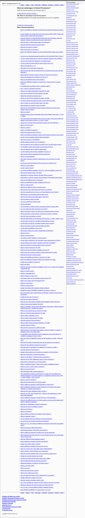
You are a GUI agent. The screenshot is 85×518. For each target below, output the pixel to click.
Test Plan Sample (70, 216)
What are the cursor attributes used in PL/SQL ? (33, 391)
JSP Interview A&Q (71, 59)
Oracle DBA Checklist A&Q (72, 171)
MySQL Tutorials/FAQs (71, 94)
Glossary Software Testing (72, 243)
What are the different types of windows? (31, 180)
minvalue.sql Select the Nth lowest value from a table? (35, 458)
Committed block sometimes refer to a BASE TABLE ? (35, 86)
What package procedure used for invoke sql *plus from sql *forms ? (39, 74)
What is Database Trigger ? (28, 416)
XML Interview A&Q (71, 6)
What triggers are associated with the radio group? (34, 194)
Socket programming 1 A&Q (72, 119)
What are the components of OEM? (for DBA (32, 327)
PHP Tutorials (69, 88)
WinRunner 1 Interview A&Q (73, 198)
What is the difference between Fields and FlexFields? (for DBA (38, 259)
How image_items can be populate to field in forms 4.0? (35, 278)
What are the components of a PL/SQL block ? (33, 382)
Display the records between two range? (31, 456)
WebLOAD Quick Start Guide (73, 264)
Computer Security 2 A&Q (72, 139)
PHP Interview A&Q (71, 38)
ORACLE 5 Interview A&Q (72, 52)
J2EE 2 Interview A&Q (71, 81)
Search (28, 4)
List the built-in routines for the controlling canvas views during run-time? (40, 240)
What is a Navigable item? (27, 273)
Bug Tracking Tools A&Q (72, 225)
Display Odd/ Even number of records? (31, 477)
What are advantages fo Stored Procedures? (32, 354)
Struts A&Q (69, 17)
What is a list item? (25, 204)
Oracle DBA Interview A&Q (72, 173)
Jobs (32, 4)
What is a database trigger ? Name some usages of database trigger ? (39, 364)
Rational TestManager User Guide (73, 272)
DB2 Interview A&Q (71, 150)
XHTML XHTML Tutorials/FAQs (73, 85)
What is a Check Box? (26, 283)
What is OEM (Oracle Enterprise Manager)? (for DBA (35, 323)
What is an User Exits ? (26, 125)
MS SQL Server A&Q (71, 164)
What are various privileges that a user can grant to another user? (38, 453)
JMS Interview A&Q (71, 61)
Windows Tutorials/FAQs (72, 83)
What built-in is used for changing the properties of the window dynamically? (41, 177)
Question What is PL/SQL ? (28, 325)
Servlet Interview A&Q (71, 23)
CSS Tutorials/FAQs (71, 90)
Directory (50, 4)
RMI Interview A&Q (71, 34)
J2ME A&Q (69, 77)
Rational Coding (70, 233)
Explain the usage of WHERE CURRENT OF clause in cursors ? (38, 290)
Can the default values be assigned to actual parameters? (36, 418)
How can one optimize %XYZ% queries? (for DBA (34, 93)
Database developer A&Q (72, 162)
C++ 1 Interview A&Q (71, 108)
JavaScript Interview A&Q (72, 67)
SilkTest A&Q (69, 193)
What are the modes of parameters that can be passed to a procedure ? (40, 342)
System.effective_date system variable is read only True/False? (37, 242)
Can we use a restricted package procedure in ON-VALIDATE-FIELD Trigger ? (42, 56)
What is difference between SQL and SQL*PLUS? (34, 446)
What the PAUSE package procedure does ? (32, 44)
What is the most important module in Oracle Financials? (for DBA (38, 252)
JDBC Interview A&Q (71, 63)
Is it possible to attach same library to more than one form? (36, 147)
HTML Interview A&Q (71, 135)
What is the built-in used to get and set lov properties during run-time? (39, 211)
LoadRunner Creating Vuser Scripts (74, 260)
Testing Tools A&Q (70, 223)
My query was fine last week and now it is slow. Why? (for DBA (37, 100)
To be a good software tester (72, 218)
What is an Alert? (25, 264)
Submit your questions (71, 283)
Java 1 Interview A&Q (71, 69)
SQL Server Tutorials (71, 183)
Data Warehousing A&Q (71, 158)
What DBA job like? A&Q (72, 156)
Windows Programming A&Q (73, 7)
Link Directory (6, 508)
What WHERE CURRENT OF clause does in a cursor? (35, 490)
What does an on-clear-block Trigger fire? (31, 68)
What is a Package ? (26, 411)
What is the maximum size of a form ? (30, 132)
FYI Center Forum (7, 510)
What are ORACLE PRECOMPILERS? (31, 427)
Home (22, 4)
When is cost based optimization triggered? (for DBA (34, 91)
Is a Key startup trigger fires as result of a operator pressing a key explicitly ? (41, 58)
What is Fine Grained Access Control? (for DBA (33, 310)
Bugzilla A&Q (70, 210)
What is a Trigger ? (25, 127)
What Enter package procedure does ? (31, 96)
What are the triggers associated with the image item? (35, 154)
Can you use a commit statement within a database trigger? (36, 487)
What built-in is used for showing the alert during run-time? (36, 175)
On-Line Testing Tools (71, 281)
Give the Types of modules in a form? (30, 216)
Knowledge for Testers (71, 231)
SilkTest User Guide (71, 250)
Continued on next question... (26, 25)
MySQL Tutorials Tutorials (72, 185)
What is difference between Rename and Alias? (33, 460)
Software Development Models (73, 239)
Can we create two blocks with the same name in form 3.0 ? (36, 63)
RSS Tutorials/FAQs (71, 86)
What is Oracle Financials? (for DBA (30, 247)
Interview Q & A (6, 505)
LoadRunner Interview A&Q (72, 196)
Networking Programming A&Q (73, 56)
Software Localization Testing (73, 191)
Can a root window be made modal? (30, 201)
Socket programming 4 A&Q (72, 125)
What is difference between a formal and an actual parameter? (37, 432)
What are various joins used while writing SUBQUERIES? (36, 448)
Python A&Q (69, 36)
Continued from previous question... (27, 13)
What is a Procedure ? (26, 409)
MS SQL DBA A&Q (71, 166)
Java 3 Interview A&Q (71, 73)
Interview (44, 4)
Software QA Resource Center (11, 496)
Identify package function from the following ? (32, 142)
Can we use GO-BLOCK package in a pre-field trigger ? (35, 61)
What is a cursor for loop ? (27, 369)
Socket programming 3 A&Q (72, 123)
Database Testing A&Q (71, 229)
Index (61, 4)
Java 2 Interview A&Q (71, 71)
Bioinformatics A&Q (71, 96)
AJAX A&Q (69, 144)
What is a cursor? (25, 468)
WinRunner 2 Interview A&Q (73, 200)
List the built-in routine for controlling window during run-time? (37, 221)
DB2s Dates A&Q (70, 152)
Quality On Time (70, 237)
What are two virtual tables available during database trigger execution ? (40, 301)
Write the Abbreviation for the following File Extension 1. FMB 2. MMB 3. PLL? (41, 218)
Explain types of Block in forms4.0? (30, 262)
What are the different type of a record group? (33, 187)
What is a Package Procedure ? (29, 130)
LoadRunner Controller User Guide (74, 258)
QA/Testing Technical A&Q (72, 206)
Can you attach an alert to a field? (29, 199)
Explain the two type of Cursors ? (29, 297)
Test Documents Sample (71, 221)
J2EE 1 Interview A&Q (71, 79)
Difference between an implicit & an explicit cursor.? (34, 463)
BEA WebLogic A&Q (71, 142)
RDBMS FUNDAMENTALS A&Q (74, 177)
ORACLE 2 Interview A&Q (72, 46)
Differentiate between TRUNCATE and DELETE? (34, 430)
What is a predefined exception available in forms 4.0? (35, 182)
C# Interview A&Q (70, 106)
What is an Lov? (24, 233)
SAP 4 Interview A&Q (71, 31)
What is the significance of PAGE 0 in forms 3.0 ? (34, 77)
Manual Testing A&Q (71, 227)
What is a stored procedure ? (28, 379)
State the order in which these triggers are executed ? (35, 42)
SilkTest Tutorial (70, 254)
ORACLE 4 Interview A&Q (72, 50)
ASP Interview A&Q (71, 113)
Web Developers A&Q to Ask (73, 133)
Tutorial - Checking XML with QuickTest (75, 262)
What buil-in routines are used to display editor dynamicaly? (36, 230)
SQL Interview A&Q (71, 19)
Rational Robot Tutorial (71, 274)
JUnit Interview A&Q (71, 212)
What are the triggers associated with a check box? (34, 197)
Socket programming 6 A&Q (72, 129)
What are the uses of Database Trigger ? (31, 406)
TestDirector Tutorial (71, 268)
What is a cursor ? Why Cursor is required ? (32, 366)
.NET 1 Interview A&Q (71, 102)
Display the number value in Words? (30, 444)
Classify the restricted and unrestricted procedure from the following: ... (40, 122)
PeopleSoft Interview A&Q (72, 42)
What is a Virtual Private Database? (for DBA (32, 313)
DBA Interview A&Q (71, 154)
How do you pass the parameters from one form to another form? (38, 163)
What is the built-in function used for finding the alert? (35, 226)
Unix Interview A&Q (71, 13)
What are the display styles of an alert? (31, 172)
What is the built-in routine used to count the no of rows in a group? (38, 213)
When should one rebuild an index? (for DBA (32, 105)
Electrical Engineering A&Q (72, 100)
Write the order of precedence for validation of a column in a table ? (39, 347)
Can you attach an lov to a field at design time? (33, 149)
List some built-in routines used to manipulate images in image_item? (39, 206)
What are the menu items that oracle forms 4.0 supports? (36, 189)
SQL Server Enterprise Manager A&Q (74, 179)
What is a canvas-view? (27, 285)
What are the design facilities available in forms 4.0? (34, 250)
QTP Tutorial (69, 277)
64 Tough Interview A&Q (72, 15)
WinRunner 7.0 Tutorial (71, 256)
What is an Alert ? (25, 112)
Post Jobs (38, 4)
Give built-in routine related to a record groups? (33, 238)
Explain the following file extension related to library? (34, 288)
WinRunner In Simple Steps (72, 248)
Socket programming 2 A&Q (72, 121)
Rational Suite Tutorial (71, 252)
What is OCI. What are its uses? (29, 473)
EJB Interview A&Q (71, 98)
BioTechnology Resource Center (11, 507)
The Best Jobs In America (72, 181)
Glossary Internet (70, 245)
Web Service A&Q (70, 9)
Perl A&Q (69, 40)
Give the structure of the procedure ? (30, 320)
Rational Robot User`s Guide (72, 275)
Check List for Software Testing (73, 208)
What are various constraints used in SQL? (32, 480)
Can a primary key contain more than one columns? (34, 421)
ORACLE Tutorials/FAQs (72, 92)
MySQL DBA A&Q (71, 169)
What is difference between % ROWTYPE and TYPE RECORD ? (38, 397)
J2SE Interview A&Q (71, 75)
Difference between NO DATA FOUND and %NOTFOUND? (36, 485)
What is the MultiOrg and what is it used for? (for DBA (35, 257)
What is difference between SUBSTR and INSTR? (34, 441)
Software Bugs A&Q (71, 214)
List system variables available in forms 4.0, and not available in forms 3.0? (41, 170)
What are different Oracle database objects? (32, 439)
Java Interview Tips (71, 65)
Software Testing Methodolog (73, 235)
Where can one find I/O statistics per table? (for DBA (34, 98)
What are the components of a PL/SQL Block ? (33, 362)
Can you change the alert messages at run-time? (33, 209)
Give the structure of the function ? (30, 349)
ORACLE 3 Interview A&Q (72, 48)
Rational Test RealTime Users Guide (74, 270)
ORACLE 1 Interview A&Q (72, 44)
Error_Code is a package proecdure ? (30, 88)
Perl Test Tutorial (70, 266)
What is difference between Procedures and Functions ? (35, 414)
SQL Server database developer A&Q (74, 175)
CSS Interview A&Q (71, 140)
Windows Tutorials (7, 503)
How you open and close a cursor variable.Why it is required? (37, 475)
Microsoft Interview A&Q (72, 58)
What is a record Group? (27, 235)
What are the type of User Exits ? (29, 49)
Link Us (57, 4)
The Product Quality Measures (73, 241)
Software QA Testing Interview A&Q (74, 189)
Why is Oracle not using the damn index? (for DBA (34, 103)
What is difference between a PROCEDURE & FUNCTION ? (37, 384)
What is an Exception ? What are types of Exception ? (35, 357)
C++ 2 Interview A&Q (71, 110)
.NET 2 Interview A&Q (71, 104)
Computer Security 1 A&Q (72, 137)
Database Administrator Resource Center (14, 500)
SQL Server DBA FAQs (71, 168)
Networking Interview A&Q (72, 54)
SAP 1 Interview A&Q (71, 25)
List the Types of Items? (27, 168)
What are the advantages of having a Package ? (33, 404)
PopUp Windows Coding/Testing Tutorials (75, 279)
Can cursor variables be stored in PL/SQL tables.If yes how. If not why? (40, 482)
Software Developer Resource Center (13, 498)
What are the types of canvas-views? (30, 254)
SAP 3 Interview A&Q (71, 29)
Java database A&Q (71, 160)
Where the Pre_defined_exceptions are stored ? (33, 345)
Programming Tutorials (9, 501)
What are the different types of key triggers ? (32, 79)
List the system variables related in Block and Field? (34, 137)
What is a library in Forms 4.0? (28, 276)
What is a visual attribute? (27, 156)
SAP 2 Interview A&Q (71, 27)
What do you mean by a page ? (29, 47)
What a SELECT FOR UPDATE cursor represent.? (34, 451)
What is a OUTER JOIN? (27, 465)
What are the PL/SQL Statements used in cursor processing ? (37, 359)
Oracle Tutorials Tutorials (72, 187)
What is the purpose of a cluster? (29, 470)
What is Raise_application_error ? (29, 315)
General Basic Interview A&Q (73, 4)
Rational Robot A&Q (71, 204)
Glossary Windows (70, 247)
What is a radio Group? (26, 185)
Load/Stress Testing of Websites (73, 195)
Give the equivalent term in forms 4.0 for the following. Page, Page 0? (39, 192)
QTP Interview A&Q (71, 202)
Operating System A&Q (71, 131)
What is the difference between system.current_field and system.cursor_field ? (42, 135)
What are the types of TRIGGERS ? (30, 139)
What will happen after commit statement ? (32, 371)
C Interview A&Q (70, 112)
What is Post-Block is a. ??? (28, 65)
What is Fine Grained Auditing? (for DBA (31, 304)
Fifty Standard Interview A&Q (73, 148)
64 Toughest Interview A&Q (72, 146)
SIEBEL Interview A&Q (72, 21)
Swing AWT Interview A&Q (72, 117)
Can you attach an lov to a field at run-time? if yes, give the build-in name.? (41, 144)
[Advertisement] (9, 32)
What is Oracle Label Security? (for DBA (31, 318)
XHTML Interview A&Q (72, 115)
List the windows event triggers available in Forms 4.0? (35, 151)
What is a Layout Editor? (27, 165)
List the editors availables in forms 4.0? (31, 228)
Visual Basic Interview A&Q (72, 11)
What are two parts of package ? (29, 299)
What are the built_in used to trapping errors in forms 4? (35, 245)
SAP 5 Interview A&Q (71, 33)
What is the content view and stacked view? (32, 280)
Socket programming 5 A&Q (72, 127)
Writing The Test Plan (71, 220)
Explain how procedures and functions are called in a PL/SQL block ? (39, 352)
